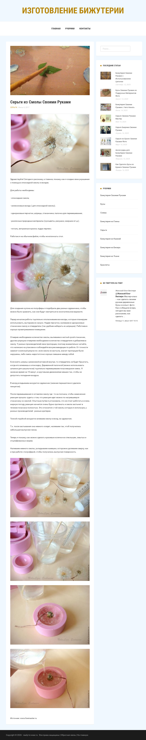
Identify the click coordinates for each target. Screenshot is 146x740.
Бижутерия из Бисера (110, 247)
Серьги (13, 107)
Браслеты (105, 265)
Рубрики (70, 28)
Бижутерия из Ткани (109, 256)
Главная (55, 28)
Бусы (102, 204)
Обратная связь (68, 735)
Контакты (84, 28)
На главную (82, 735)
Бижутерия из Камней (110, 239)
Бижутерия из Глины (109, 221)
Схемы (103, 213)
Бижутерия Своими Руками (113, 195)
